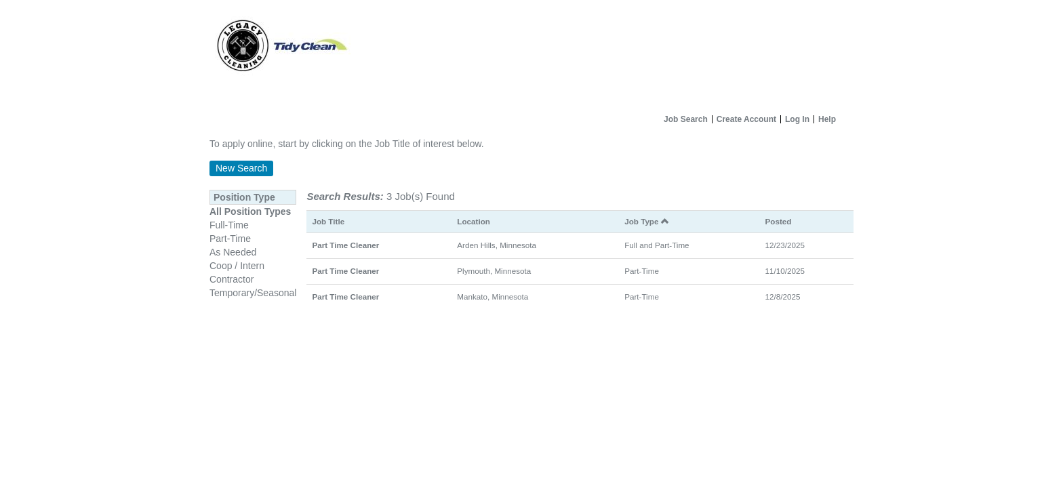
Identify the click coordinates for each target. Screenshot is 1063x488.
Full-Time (229, 225)
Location (473, 221)
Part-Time (230, 238)
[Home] (531, 54)
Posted (778, 221)
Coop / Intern (236, 265)
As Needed (232, 252)
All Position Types (250, 211)
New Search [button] (241, 168)
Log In (797, 119)
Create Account (746, 119)
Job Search (686, 119)
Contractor (231, 279)
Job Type (646, 221)
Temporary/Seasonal (252, 292)
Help (827, 119)
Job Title (328, 221)
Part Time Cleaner (345, 245)
